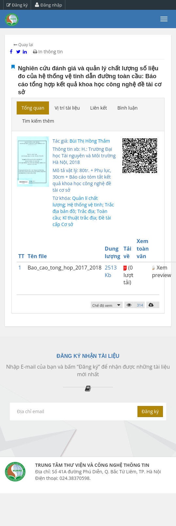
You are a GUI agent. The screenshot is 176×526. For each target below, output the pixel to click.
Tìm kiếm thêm (38, 121)
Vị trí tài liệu (67, 108)
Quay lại (23, 44)
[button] (107, 305)
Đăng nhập (48, 5)
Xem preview (161, 271)
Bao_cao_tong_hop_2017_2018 (65, 267)
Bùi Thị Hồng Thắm (90, 141)
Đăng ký (17, 5)
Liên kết (98, 108)
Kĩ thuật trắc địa (79, 218)
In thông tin (48, 51)
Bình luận (127, 108)
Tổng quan (33, 108)
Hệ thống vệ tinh (85, 205)
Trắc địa (85, 211)
